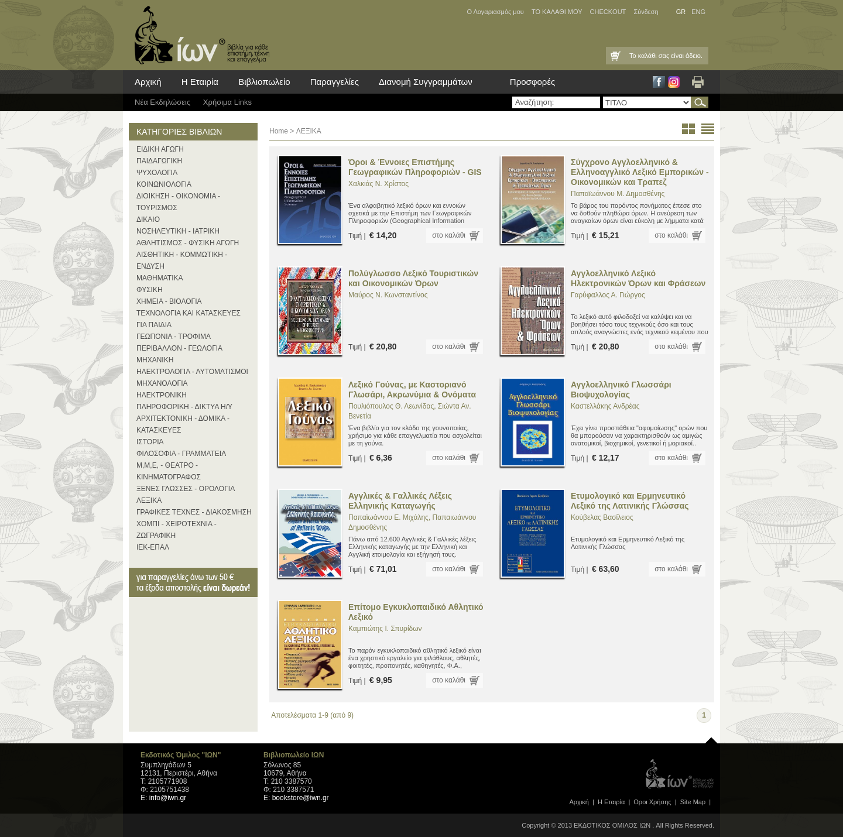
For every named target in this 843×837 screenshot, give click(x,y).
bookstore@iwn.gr (300, 798)
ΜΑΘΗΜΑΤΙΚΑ (159, 278)
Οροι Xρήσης (652, 801)
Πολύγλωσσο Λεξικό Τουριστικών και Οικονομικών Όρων (413, 278)
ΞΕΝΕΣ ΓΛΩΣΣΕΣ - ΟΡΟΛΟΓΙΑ (185, 489)
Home (278, 131)
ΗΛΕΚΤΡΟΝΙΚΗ (161, 395)
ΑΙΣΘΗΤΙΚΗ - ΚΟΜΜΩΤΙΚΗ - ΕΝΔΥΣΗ (181, 260)
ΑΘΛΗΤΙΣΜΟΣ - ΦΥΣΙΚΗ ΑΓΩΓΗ (187, 243)
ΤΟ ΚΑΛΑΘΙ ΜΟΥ (557, 11)
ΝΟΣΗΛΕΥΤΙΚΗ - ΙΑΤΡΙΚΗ (178, 231)
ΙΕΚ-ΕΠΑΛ (152, 547)
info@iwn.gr (168, 798)
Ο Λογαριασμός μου (495, 11)
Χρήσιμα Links (227, 102)
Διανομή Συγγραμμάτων (425, 82)
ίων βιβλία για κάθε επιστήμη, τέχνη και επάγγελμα (199, 35)
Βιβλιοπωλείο (264, 82)
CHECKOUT (608, 11)
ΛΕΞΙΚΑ (149, 500)
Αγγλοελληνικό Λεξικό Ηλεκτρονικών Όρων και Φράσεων (638, 278)
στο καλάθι (448, 235)
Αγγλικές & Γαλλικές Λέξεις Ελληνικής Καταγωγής (400, 500)
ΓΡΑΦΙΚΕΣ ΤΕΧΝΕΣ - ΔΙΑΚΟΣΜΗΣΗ (194, 512)
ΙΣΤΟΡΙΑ (150, 442)
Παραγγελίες (334, 82)
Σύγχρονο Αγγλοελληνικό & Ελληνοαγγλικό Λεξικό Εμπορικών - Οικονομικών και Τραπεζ (640, 172)
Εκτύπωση (697, 82)
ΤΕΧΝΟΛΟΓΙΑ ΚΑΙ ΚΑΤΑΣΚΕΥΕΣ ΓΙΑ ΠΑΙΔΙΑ (188, 319)
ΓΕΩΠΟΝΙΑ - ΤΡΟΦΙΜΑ (173, 336)
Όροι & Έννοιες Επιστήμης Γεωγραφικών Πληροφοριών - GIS (415, 167)
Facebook (659, 82)
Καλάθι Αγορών (614, 55)
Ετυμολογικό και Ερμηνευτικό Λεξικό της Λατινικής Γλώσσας (630, 500)
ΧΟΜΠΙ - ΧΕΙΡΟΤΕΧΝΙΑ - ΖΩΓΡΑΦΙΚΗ (176, 530)
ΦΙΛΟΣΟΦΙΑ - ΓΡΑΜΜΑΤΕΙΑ (181, 454)
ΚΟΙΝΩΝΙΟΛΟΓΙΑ (163, 184)
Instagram (674, 82)
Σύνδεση (645, 11)
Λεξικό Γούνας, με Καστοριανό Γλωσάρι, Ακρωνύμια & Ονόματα (412, 389)
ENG (698, 11)
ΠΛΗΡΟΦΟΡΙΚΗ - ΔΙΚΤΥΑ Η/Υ (184, 407)
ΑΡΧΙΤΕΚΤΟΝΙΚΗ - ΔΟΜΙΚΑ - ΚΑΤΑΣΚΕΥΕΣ (182, 424)
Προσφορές (532, 82)
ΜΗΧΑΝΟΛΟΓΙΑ (162, 383)
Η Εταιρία (199, 82)
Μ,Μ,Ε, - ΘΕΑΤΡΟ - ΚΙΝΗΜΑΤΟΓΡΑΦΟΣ (168, 471)
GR (681, 11)
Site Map (692, 801)
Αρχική (148, 82)
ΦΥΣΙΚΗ (149, 290)
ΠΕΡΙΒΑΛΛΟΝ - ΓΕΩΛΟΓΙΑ (179, 348)
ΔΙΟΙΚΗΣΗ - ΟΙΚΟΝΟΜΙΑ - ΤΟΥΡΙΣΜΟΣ (178, 202)
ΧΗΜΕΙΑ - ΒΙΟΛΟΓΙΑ (169, 301)
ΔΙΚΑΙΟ (148, 219)
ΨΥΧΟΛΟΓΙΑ (156, 173)
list (707, 129)
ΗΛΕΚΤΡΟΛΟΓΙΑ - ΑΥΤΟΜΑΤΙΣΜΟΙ (192, 372)
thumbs (688, 129)
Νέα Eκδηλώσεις (162, 102)
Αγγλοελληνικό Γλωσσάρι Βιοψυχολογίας (621, 389)
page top (711, 737)
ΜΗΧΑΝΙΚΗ (154, 360)
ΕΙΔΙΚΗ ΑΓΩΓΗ (160, 149)
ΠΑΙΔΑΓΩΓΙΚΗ (159, 161)
